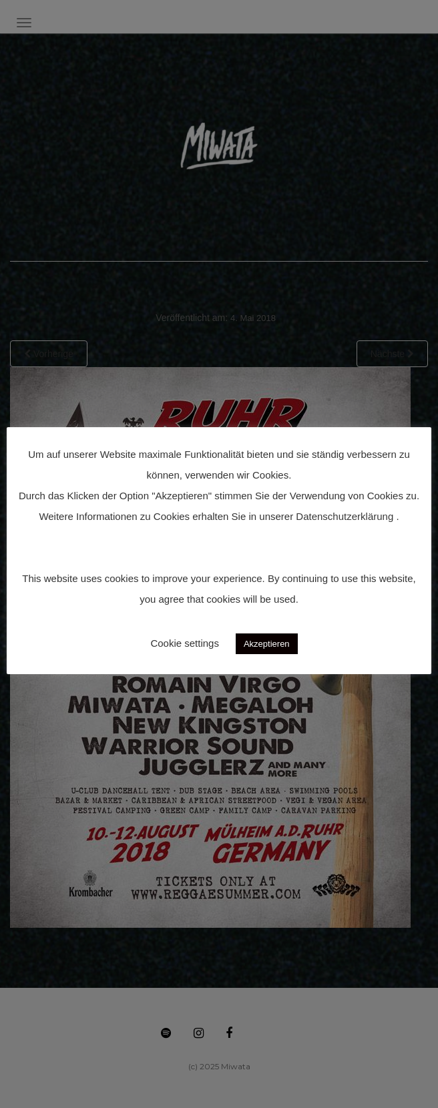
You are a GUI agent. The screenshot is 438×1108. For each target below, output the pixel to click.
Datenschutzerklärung (344, 516)
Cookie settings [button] (184, 643)
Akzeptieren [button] (267, 644)
